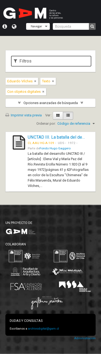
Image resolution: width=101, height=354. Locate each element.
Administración (85, 338)
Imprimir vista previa (23, 115)
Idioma (14, 26)
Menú (4, 26)
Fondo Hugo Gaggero (55, 148)
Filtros (23, 61)
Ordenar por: (46, 123)
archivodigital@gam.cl (43, 328)
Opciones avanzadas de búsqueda (50, 103)
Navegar (36, 26)
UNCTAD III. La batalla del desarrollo (62, 137)
